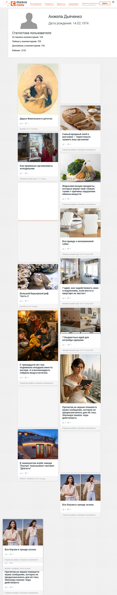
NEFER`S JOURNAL (12, 568)
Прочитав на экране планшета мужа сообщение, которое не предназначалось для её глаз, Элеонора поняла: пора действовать (22, 577)
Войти (104, 3)
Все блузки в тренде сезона (20, 549)
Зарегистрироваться (90, 3)
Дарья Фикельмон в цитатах (36, 118)
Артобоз (23, 129)
